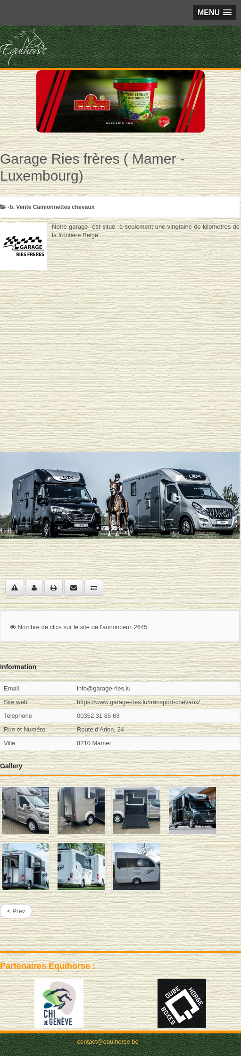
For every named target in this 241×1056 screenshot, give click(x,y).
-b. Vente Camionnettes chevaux (51, 207)
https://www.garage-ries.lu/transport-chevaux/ (138, 702)
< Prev (16, 911)
